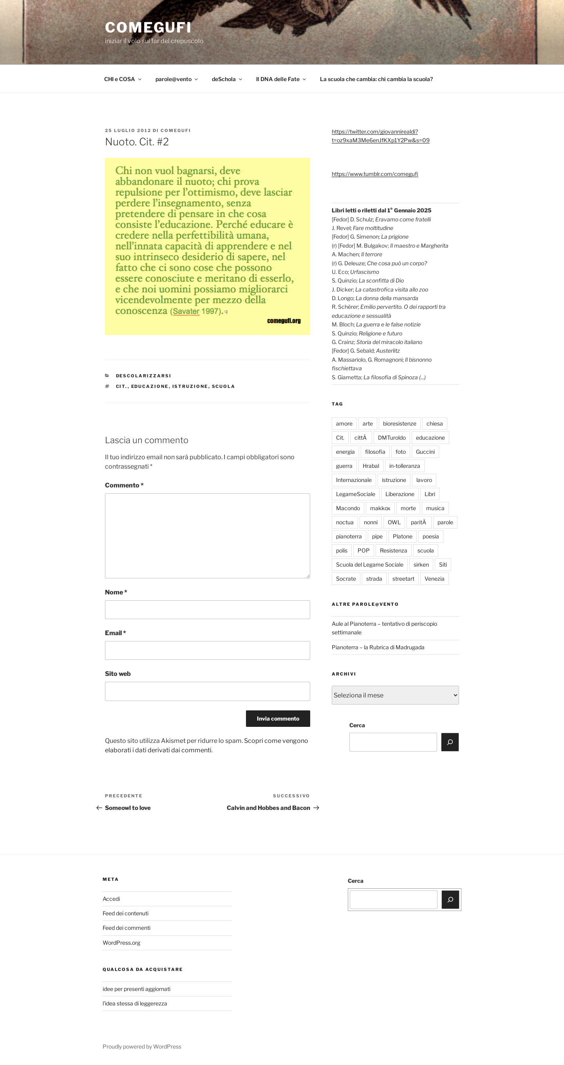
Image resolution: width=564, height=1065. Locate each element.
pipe (377, 536)
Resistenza (393, 550)
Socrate (346, 578)
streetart (403, 578)
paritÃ (419, 522)
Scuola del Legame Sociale (369, 564)
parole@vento (177, 79)
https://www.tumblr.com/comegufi (375, 173)
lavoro (424, 479)
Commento (124, 485)
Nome (116, 592)
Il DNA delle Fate (281, 79)
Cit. (122, 386)
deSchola (227, 79)
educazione (150, 386)
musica (435, 508)
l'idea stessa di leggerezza (135, 1003)
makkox (380, 508)
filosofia (375, 451)
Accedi (111, 898)
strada (374, 578)
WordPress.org (121, 942)
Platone (402, 536)
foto (401, 451)
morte (408, 508)
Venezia (435, 578)
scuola (224, 386)
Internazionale (354, 479)
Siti (443, 564)
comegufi (148, 27)
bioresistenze (399, 423)
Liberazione (399, 494)
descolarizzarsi (144, 376)
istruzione (190, 386)
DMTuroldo (392, 437)
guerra (344, 465)
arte (368, 423)
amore (344, 423)
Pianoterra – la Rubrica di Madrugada (378, 647)
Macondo (348, 508)
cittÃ (361, 437)
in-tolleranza (404, 465)
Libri (430, 494)
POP (364, 550)
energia (345, 451)
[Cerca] (450, 742)
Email (115, 633)
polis (341, 550)
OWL (394, 522)
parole (445, 522)
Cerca (357, 725)
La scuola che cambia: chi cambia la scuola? (376, 79)
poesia (431, 536)
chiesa (435, 423)
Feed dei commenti (126, 927)
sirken (421, 564)
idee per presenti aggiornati (136, 988)
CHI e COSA (123, 79)
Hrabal (371, 465)
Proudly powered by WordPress (142, 1046)
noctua (345, 522)
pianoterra (349, 536)
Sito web (118, 673)
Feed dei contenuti (125, 913)
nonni (371, 522)
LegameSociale (355, 494)
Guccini (425, 451)
